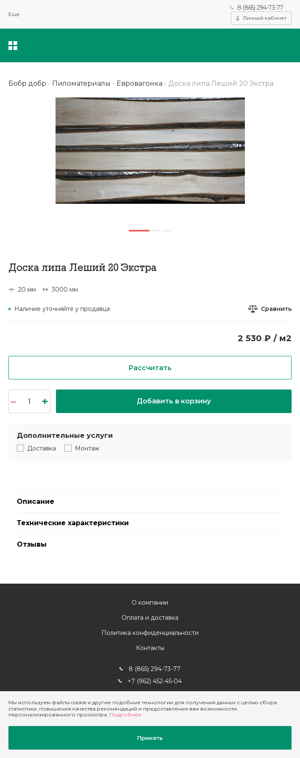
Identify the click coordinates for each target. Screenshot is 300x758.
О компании (150, 602)
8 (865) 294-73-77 (260, 7)
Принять (150, 737)
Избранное (259, 45)
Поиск (235, 45)
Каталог (12, 45)
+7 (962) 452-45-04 (154, 681)
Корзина (285, 45)
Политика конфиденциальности (150, 633)
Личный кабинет (265, 18)
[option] (150, 150)
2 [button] (156, 231)
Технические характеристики (73, 523)
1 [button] (139, 231)
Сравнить (276, 309)
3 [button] (167, 231)
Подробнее (125, 714)
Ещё (14, 14)
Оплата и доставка (150, 617)
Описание (35, 501)
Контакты (150, 648)
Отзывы (32, 544)
